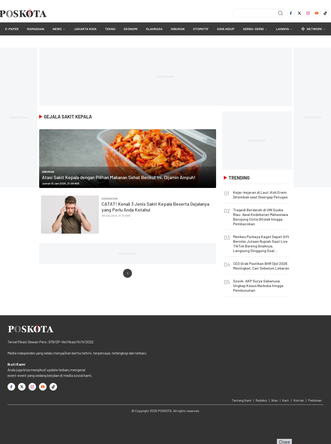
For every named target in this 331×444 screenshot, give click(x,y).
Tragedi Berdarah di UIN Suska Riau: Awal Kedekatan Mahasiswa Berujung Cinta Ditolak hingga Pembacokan (260, 217)
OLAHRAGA (154, 29)
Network (313, 29)
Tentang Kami (241, 400)
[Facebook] (291, 13)
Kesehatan (109, 198)
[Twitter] (299, 13)
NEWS (57, 29)
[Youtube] (317, 13)
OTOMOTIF (201, 29)
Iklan (274, 400)
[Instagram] (308, 13)
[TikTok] (325, 13)
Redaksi (261, 400)
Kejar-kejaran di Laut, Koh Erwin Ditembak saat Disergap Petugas (260, 194)
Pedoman (315, 400)
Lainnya (284, 29)
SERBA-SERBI (253, 29)
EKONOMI (131, 29)
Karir (285, 400)
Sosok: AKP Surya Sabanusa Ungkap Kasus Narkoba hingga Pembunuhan (258, 285)
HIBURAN (178, 29)
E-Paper (12, 29)
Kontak (298, 400)
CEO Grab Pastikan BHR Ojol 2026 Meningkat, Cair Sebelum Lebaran (261, 265)
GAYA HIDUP (225, 29)
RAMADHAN (35, 29)
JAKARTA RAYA (85, 29)
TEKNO (110, 29)
